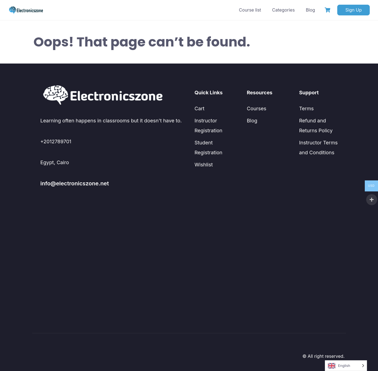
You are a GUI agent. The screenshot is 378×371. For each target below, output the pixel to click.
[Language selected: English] (346, 365)
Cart (200, 108)
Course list (250, 10)
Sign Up (353, 10)
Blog (310, 10)
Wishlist (204, 164)
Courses (256, 108)
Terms (306, 108)
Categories (283, 10)
